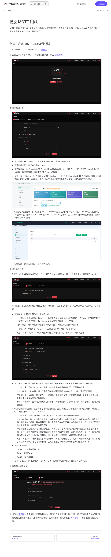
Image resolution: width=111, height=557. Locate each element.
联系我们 (101, 4)
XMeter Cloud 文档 (15, 4)
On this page (103, 11)
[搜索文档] (38, 3)
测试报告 (74, 517)
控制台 (44, 49)
